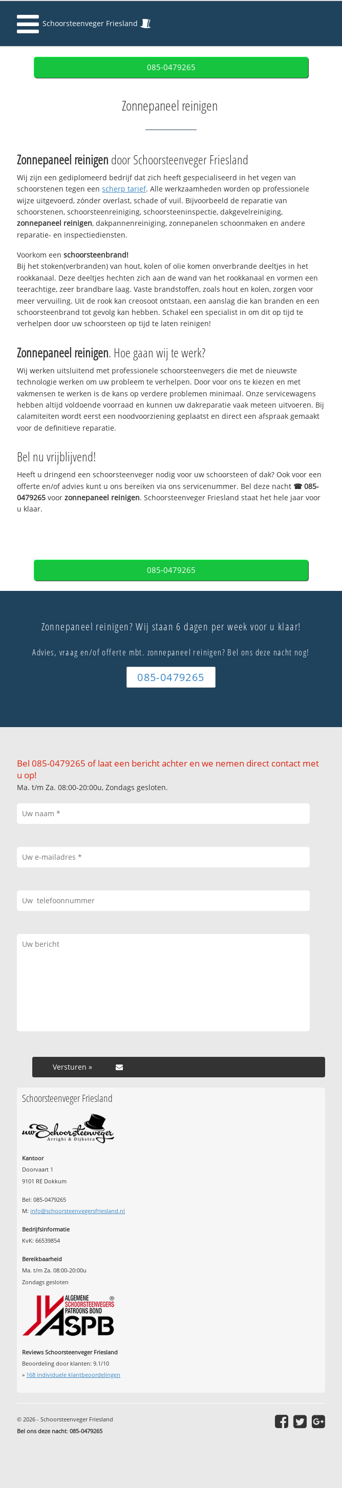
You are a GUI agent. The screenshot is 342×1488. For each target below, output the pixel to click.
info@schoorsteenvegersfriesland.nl (77, 1211)
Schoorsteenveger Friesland (90, 23)
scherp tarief (124, 189)
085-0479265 (171, 67)
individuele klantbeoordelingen (73, 1374)
